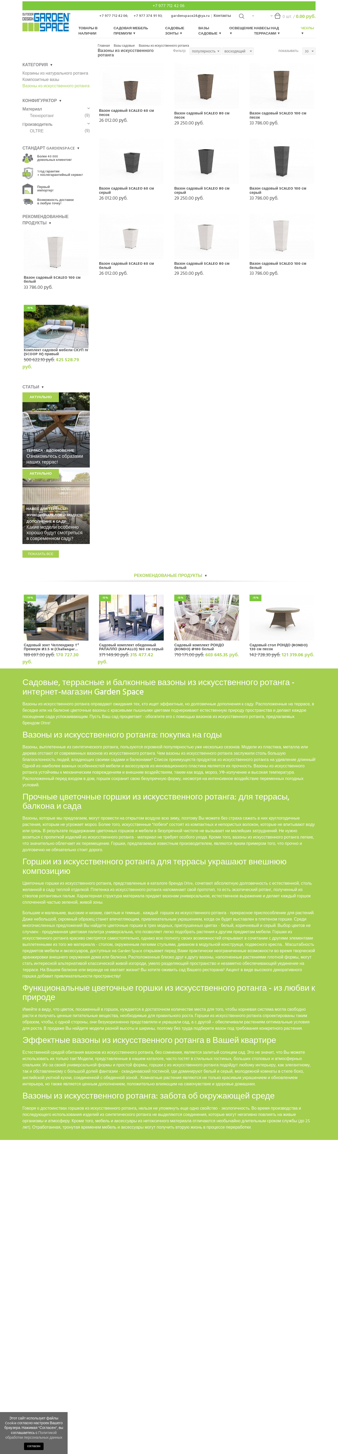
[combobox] (205, 51)
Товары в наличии (88, 30)
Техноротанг (42, 115)
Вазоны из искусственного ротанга (164, 45)
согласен (33, 1446)
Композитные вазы (40, 79)
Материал (56, 109)
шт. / (293, 18)
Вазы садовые (209, 30)
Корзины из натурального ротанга (55, 73)
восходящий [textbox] (234, 51)
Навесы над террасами (267, 30)
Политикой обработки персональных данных (33, 1435)
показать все (40, 554)
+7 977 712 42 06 (169, 5)
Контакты (222, 16)
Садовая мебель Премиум (131, 30)
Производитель (56, 124)
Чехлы (307, 30)
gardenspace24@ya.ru (190, 16)
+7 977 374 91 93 (148, 16)
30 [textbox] (307, 51)
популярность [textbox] (203, 51)
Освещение (241, 30)
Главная (104, 45)
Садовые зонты (174, 30)
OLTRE (37, 131)
